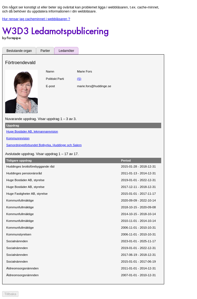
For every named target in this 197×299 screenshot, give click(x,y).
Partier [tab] (45, 51)
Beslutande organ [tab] (19, 51)
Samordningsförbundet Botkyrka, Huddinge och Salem (44, 145)
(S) (79, 78)
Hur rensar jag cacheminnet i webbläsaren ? (36, 19)
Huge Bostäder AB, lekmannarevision (32, 131)
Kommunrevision (18, 138)
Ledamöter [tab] (66, 51)
